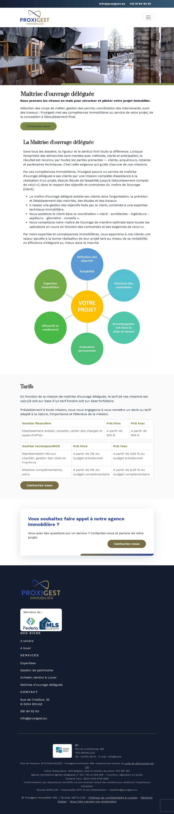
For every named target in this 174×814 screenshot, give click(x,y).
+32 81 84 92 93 (140, 3)
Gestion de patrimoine (36, 670)
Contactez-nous (38, 126)
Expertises (28, 663)
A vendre (26, 641)
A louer (25, 648)
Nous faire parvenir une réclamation (93, 801)
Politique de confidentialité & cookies (113, 797)
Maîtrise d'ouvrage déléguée (41, 685)
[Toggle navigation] (148, 17)
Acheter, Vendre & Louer (38, 677)
